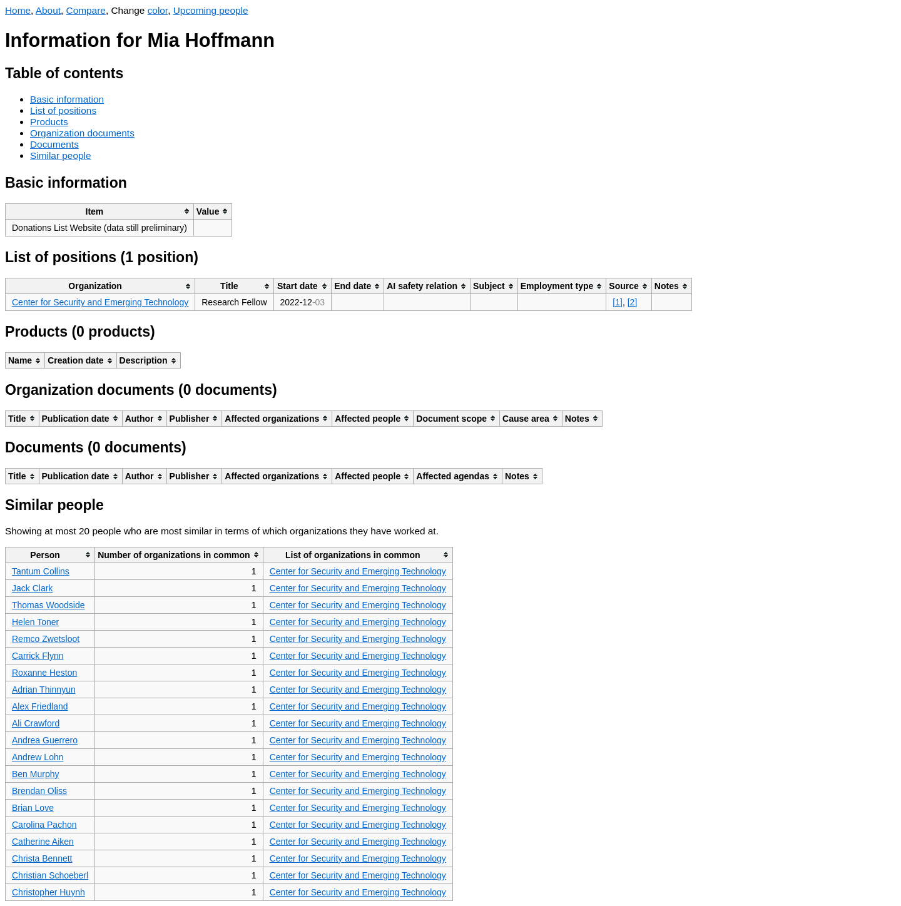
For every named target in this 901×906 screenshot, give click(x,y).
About (48, 10)
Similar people (60, 155)
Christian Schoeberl (50, 875)
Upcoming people (210, 10)
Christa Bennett (42, 858)
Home (18, 10)
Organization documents (82, 133)
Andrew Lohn (38, 757)
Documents (54, 144)
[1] (618, 302)
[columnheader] (100, 211)
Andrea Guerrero (45, 740)
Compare (86, 10)
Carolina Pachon (44, 825)
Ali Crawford (35, 723)
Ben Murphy (35, 774)
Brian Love (33, 808)
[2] (633, 302)
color (158, 10)
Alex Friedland (40, 706)
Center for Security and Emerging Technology (100, 302)
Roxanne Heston (44, 673)
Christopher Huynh (48, 892)
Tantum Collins (40, 571)
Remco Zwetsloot (45, 639)
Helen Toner (35, 622)
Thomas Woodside (48, 605)
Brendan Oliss (39, 791)
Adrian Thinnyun (44, 690)
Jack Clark (32, 588)
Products (49, 121)
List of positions (63, 110)
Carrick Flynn (37, 656)
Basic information (67, 99)
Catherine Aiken (43, 842)
